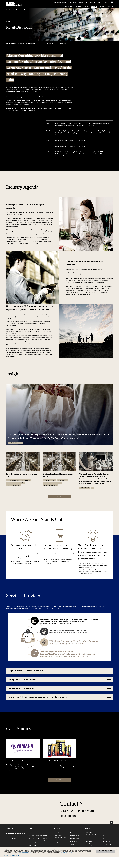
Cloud (102, 835)
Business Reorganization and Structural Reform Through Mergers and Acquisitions (38, 839)
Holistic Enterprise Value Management (38, 835)
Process (57, 845)
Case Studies (73, 2)
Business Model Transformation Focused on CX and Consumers (37, 697)
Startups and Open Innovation (90, 842)
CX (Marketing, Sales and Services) (91, 846)
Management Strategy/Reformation (91, 833)
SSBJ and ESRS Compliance (35, 845)
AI (101, 832)
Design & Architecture (106, 841)
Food (71, 832)
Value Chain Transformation (21, 688)
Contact (105, 2)
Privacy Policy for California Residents (12, 855)
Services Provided (50, 43)
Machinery (57, 843)
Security (103, 838)
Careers (81, 2)
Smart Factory (32, 832)
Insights (22, 43)
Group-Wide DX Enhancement (22, 679)
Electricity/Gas (73, 841)
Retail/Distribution (74, 838)
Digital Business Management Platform (26, 670)
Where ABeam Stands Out (35, 43)
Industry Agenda (11, 43)
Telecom (72, 844)
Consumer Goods (74, 835)
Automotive (57, 832)
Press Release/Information (60, 2)
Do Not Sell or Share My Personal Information (105, 851)
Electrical (57, 840)
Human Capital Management (35, 843)
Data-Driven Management (89, 837)
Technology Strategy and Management (106, 844)
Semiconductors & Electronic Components (60, 836)
